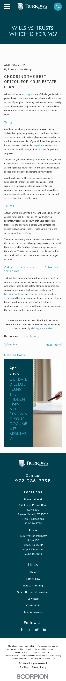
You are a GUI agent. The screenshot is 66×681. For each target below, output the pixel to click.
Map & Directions (33, 519)
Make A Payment (33, 612)
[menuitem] (24, 667)
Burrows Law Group (14, 294)
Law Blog (33, 599)
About (33, 572)
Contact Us (33, 605)
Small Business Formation (33, 592)
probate (40, 145)
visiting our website (41, 328)
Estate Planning (29, 336)
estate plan (28, 94)
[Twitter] (29, 629)
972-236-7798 (33, 480)
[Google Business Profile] (37, 629)
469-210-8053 (33, 554)
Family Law (33, 579)
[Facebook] (22, 629)
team (31, 294)
